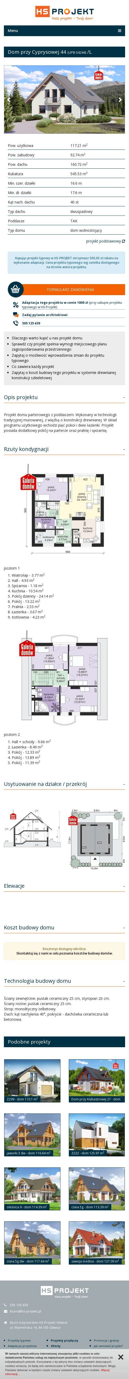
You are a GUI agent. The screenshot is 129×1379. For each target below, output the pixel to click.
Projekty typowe (19, 1340)
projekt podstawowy (105, 241)
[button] (9, 99)
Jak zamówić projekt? (108, 1346)
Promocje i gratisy (106, 1340)
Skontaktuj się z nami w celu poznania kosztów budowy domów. (64, 953)
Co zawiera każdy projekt (33, 366)
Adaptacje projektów (22, 1346)
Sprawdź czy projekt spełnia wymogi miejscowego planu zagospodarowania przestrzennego (59, 346)
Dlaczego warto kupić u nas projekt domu (47, 337)
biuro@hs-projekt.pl (25, 1311)
